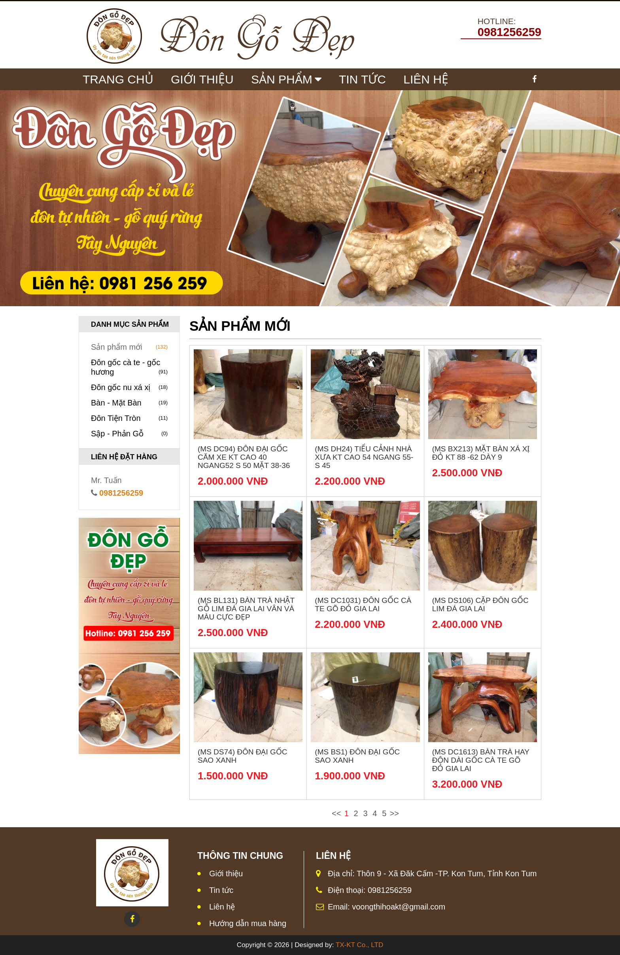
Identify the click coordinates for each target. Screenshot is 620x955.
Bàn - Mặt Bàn (129, 402)
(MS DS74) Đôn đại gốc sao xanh (242, 756)
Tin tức (362, 79)
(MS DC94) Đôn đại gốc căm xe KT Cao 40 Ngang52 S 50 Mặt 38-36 (244, 457)
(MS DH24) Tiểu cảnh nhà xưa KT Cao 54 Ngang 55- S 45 (364, 457)
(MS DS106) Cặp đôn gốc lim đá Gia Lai (480, 604)
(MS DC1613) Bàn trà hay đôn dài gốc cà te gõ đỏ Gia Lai (480, 760)
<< (336, 813)
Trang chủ (118, 79)
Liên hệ (222, 906)
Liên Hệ (425, 79)
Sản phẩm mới (129, 347)
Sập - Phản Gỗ (129, 433)
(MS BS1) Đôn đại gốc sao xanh (357, 756)
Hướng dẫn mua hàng (247, 923)
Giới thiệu (226, 873)
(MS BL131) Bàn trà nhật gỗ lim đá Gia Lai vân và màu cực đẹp (246, 608)
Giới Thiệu (202, 79)
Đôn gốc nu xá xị (129, 387)
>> (394, 813)
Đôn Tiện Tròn (129, 418)
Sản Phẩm (281, 79)
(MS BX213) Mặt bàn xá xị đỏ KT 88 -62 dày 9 (481, 453)
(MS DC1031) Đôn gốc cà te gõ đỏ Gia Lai (363, 604)
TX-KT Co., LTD (359, 945)
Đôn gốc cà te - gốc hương (129, 367)
